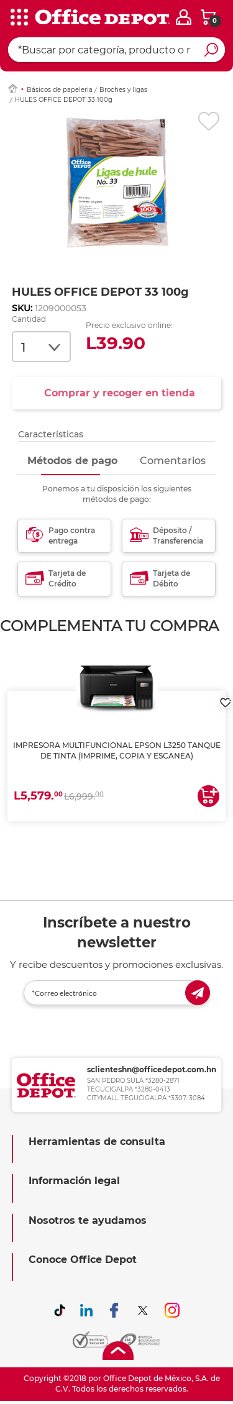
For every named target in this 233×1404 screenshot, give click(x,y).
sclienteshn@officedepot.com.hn (151, 1069)
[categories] (18, 18)
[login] (183, 17)
